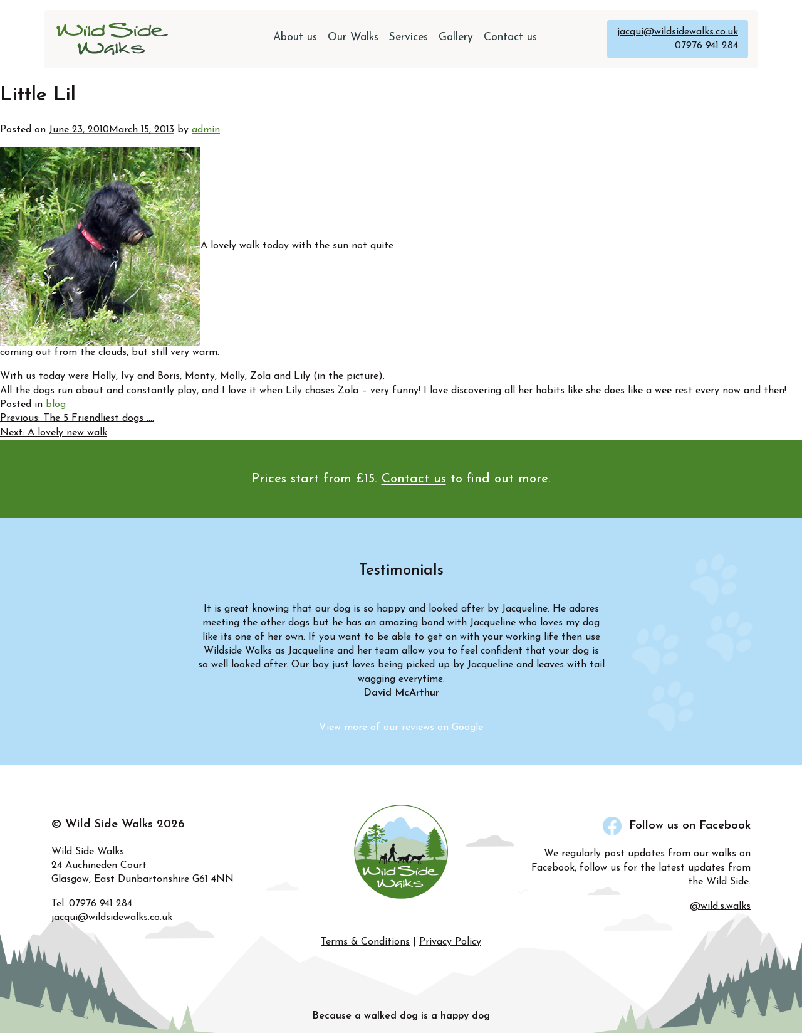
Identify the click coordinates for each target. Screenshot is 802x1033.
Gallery (456, 37)
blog (56, 405)
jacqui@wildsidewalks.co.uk (677, 32)
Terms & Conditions (365, 942)
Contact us (510, 37)
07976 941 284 (706, 46)
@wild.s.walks (720, 906)
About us (295, 37)
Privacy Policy (450, 942)
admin (206, 130)
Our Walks (353, 37)
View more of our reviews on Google (401, 728)
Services (408, 37)
